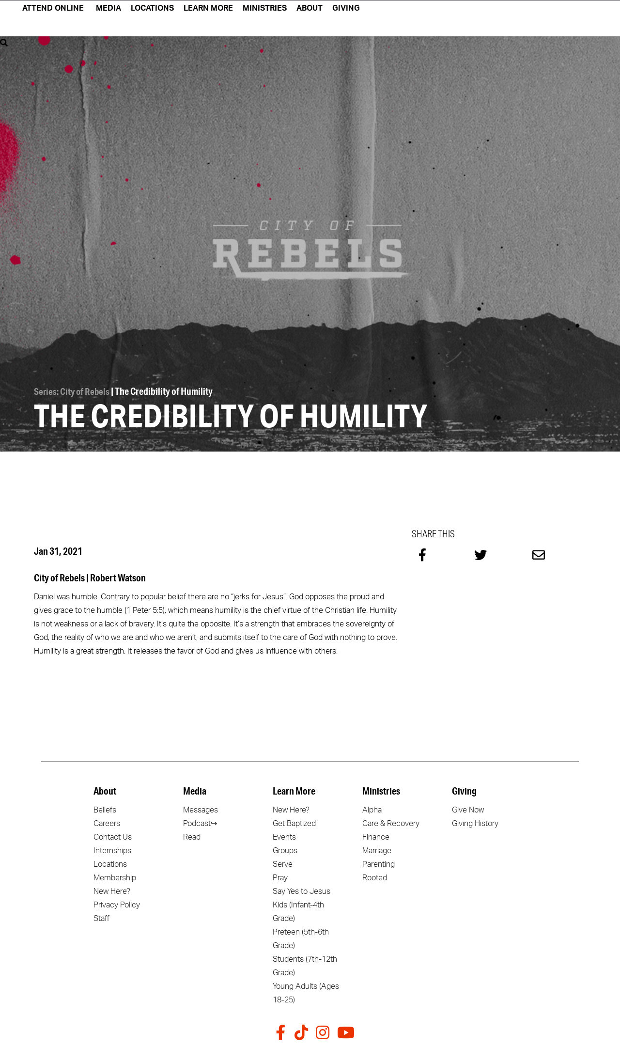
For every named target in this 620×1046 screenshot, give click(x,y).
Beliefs (104, 808)
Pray (280, 876)
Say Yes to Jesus (301, 890)
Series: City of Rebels (73, 390)
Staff (101, 917)
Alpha (372, 808)
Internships (112, 849)
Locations (110, 863)
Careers (106, 822)
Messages (200, 808)
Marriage (376, 849)
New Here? (111, 890)
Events (284, 836)
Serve (283, 863)
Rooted (374, 876)
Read (192, 836)
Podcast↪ (200, 822)
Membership (114, 876)
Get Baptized (294, 822)
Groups (285, 849)
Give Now (468, 808)
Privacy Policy (116, 903)
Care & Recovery (390, 822)
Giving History (475, 822)
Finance (375, 836)
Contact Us (112, 836)
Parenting (378, 863)
